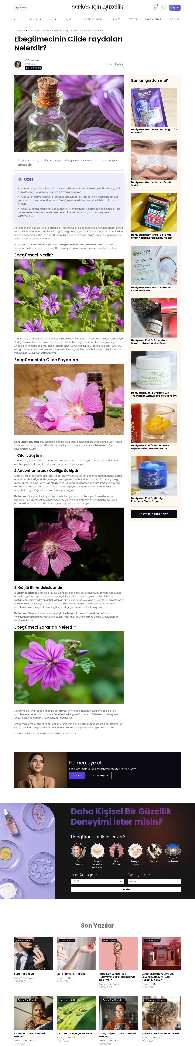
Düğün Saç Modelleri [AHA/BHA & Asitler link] (156, 1000)
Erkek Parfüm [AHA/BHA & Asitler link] (24, 940)
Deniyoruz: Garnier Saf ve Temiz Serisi (151, 183)
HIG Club (174, 19)
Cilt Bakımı (33, 30)
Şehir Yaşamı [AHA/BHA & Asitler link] (109, 940)
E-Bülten (21, 7)
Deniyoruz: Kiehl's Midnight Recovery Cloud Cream (148, 500)
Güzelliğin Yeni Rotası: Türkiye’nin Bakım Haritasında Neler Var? (117, 977)
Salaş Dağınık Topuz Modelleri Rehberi (117, 1035)
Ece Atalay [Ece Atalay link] (69, 978)
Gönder (126, 889)
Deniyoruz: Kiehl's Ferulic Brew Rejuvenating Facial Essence (150, 447)
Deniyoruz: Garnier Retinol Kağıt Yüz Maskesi (154, 131)
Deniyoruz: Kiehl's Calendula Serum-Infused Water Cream (149, 341)
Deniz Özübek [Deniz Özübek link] (28, 978)
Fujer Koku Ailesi (24, 974)
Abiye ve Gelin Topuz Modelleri (160, 1033)
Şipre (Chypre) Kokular (71, 974)
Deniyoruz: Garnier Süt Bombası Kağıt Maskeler (151, 289)
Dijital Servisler (93, 19)
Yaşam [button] (68, 19)
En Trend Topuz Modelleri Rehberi (29, 1035)
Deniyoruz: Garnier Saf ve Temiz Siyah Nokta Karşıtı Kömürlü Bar (151, 236)
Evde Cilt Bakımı (51, 30)
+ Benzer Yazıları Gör (154, 513)
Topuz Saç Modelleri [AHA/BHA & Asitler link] (28, 1000)
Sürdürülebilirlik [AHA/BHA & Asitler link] (68, 1000)
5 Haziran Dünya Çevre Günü (74, 1033)
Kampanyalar (153, 19)
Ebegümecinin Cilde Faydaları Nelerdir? (83, 30)
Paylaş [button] (119, 64)
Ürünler (115, 19)
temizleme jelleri (97, 613)
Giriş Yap (174, 7)
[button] (155, 7)
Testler (133, 19)
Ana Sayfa (19, 30)
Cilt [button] (16, 19)
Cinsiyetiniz (139, 874)
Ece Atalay (33, 60)
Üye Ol (77, 775)
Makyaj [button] (34, 19)
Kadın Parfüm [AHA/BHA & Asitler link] (67, 940)
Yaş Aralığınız (84, 874)
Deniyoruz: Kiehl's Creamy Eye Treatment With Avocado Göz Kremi (154, 394)
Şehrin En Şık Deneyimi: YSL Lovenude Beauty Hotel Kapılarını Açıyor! (158, 977)
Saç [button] (51, 19)
